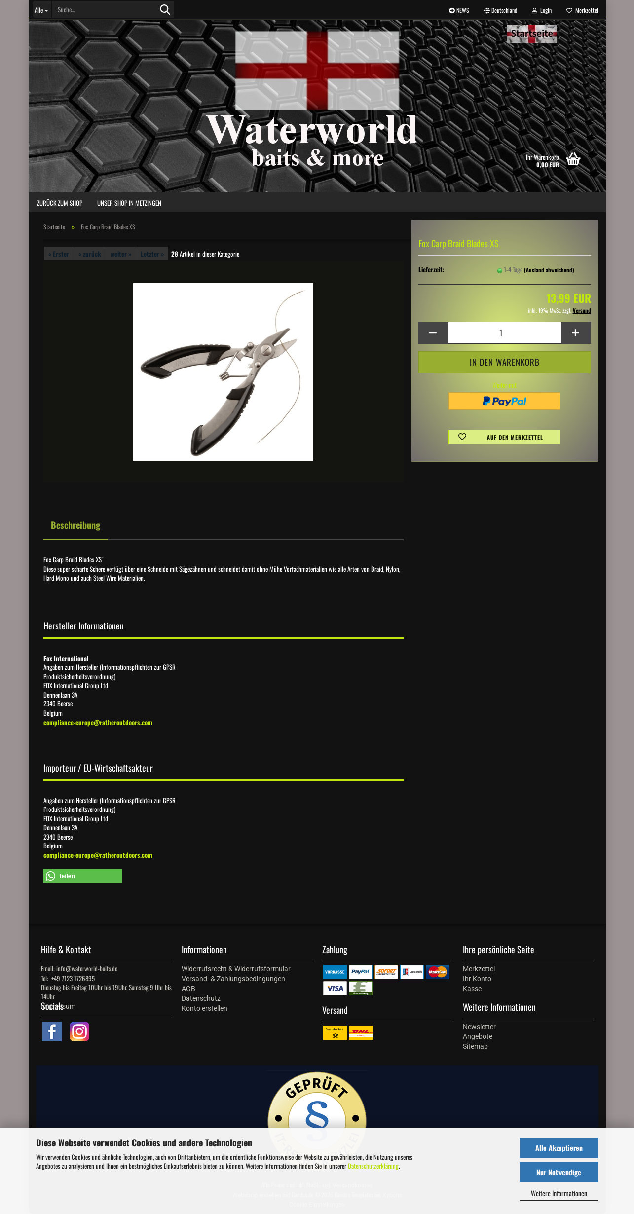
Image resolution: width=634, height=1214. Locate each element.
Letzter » (152, 253)
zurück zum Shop (59, 203)
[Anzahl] (504, 333)
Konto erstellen (204, 1008)
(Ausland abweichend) (549, 270)
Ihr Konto (477, 979)
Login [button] (542, 10)
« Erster (58, 253)
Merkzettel (582, 10)
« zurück (89, 253)
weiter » (121, 253)
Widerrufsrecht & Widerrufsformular (236, 969)
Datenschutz (201, 998)
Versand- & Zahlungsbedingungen (233, 979)
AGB (188, 989)
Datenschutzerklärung (373, 1166)
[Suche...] (42, 9)
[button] (500, 10)
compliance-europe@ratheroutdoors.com (97, 722)
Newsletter (479, 1026)
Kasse (472, 989)
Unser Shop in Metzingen (129, 203)
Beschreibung (75, 524)
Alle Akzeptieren (559, 1147)
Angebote (477, 1036)
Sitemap (475, 1046)
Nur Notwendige (558, 1172)
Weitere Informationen (559, 1193)
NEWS (459, 10)
